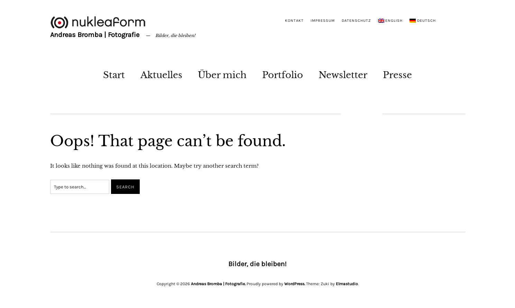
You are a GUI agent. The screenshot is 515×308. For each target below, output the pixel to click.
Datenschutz (356, 20)
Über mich (222, 75)
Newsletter (343, 75)
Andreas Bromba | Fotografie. (218, 283)
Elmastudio (347, 283)
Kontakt (294, 20)
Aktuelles (161, 75)
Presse (397, 75)
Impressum (323, 20)
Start (114, 75)
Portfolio (282, 75)
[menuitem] (390, 21)
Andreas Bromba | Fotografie (94, 35)
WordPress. (294, 283)
